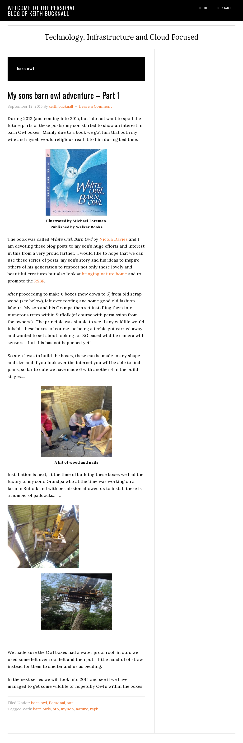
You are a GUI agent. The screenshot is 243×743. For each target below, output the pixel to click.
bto (56, 708)
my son (67, 708)
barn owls (42, 708)
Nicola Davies (113, 239)
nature (82, 708)
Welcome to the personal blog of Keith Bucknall (41, 10)
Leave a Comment (95, 106)
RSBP (39, 281)
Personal (57, 702)
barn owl (39, 702)
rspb (94, 708)
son (70, 702)
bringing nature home (104, 274)
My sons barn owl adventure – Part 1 (64, 95)
